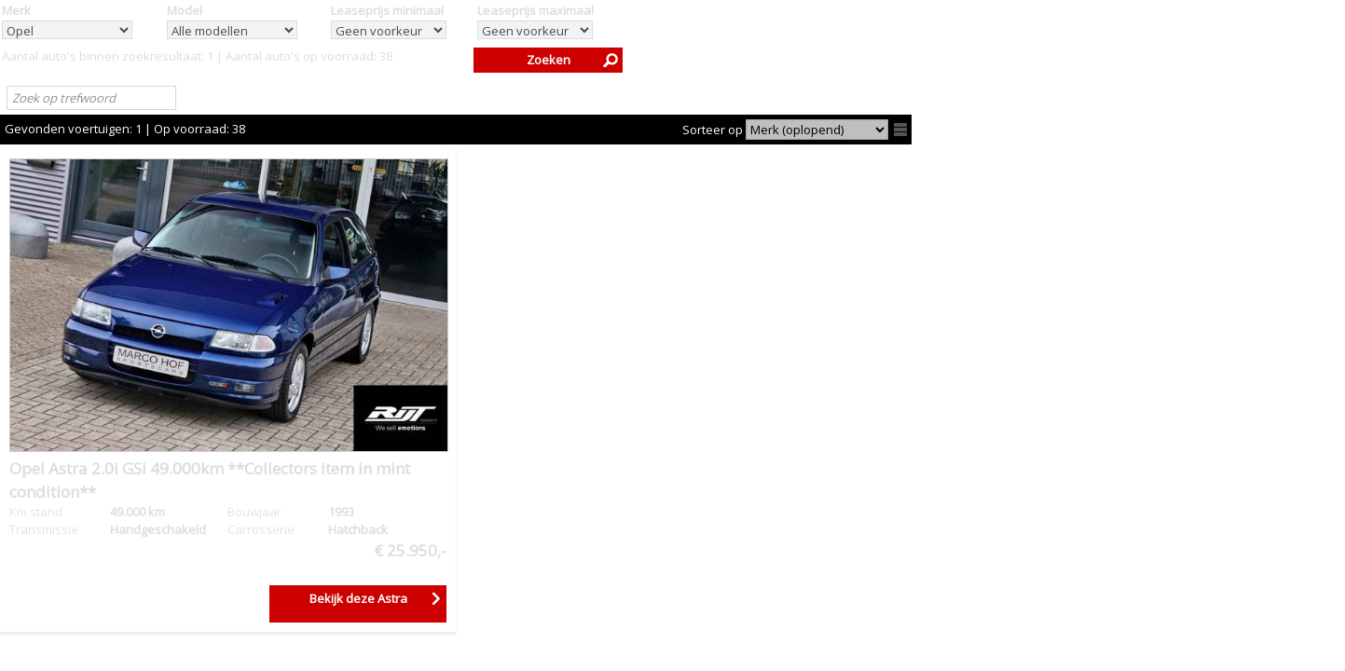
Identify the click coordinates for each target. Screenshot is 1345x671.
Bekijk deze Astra (358, 598)
